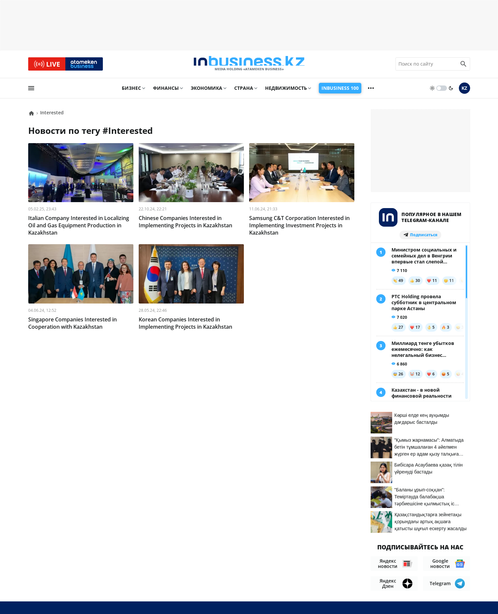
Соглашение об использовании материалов (408, 546)
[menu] (31, 92)
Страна (243, 91)
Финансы (166, 91)
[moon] (451, 91)
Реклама (354, 560)
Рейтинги (457, 560)
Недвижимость (286, 91)
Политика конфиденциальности (243, 597)
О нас (296, 560)
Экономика (206, 91)
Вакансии (424, 560)
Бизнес (131, 91)
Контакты (323, 560)
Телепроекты (388, 560)
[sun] (432, 91)
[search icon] (463, 66)
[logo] (249, 66)
